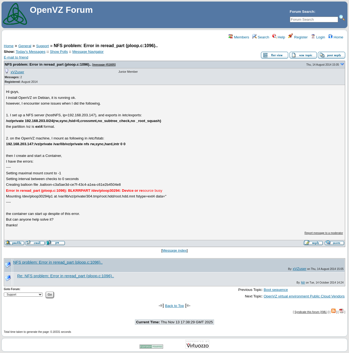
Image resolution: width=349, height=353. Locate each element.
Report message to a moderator (324, 233)
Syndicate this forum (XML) (310, 312)
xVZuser (17, 72)
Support (42, 46)
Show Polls (59, 52)
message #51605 (104, 64)
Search (260, 37)
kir (303, 282)
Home (335, 37)
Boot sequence (276, 290)
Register (298, 37)
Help (278, 37)
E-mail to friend (16, 57)
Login (318, 37)
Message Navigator (88, 52)
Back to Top (174, 306)
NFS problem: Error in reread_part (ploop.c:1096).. (48, 64)
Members (238, 37)
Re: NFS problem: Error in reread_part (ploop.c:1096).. (65, 276)
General (24, 46)
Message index (174, 250)
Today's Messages (30, 52)
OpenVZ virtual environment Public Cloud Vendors (304, 296)
